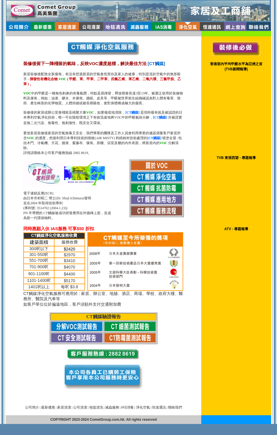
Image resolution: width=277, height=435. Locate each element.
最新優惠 (48, 407)
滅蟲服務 (112, 407)
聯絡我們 (175, 407)
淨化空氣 (142, 407)
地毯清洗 (96, 407)
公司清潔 (80, 407)
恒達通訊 (159, 407)
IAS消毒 (127, 407)
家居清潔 (64, 407)
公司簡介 (32, 407)
